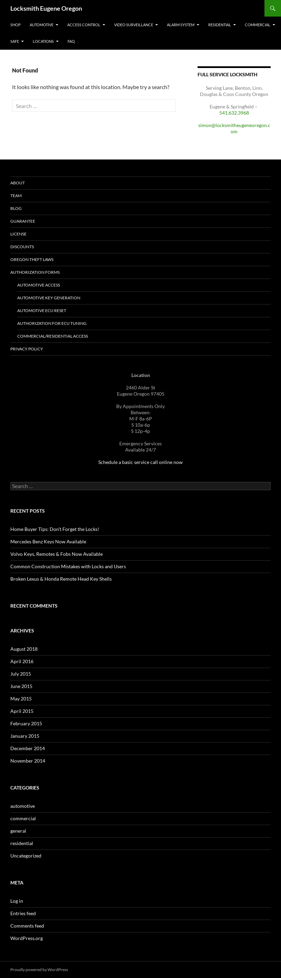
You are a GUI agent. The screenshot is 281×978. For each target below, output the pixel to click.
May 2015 (21, 698)
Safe (14, 41)
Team (16, 195)
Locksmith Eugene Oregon (46, 8)
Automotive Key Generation (48, 297)
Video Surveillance (133, 24)
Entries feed (23, 913)
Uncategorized (25, 856)
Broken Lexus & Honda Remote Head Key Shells (61, 579)
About (17, 182)
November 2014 (27, 761)
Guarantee (22, 221)
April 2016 (21, 661)
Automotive (41, 24)
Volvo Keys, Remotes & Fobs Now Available (56, 554)
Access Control (83, 24)
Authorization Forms (35, 272)
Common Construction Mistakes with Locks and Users (68, 566)
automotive (22, 806)
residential (21, 843)
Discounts (22, 246)
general (18, 831)
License (18, 233)
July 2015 (20, 674)
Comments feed (27, 926)
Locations (43, 41)
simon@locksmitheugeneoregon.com (234, 128)
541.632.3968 (234, 113)
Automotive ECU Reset (41, 310)
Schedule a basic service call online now (140, 462)
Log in (16, 901)
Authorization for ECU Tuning (52, 323)
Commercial (257, 24)
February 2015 (26, 723)
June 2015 (21, 686)
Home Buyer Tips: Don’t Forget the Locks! (54, 529)
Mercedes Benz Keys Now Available (48, 541)
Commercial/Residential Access (52, 336)
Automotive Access (38, 285)
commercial (23, 818)
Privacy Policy (26, 348)
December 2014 (27, 748)
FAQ (71, 41)
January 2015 (24, 736)
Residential (219, 24)
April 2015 (21, 711)
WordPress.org (26, 938)
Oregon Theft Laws (31, 259)
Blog (16, 208)
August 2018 (24, 649)
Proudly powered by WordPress (39, 969)
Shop (15, 24)
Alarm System (180, 24)
